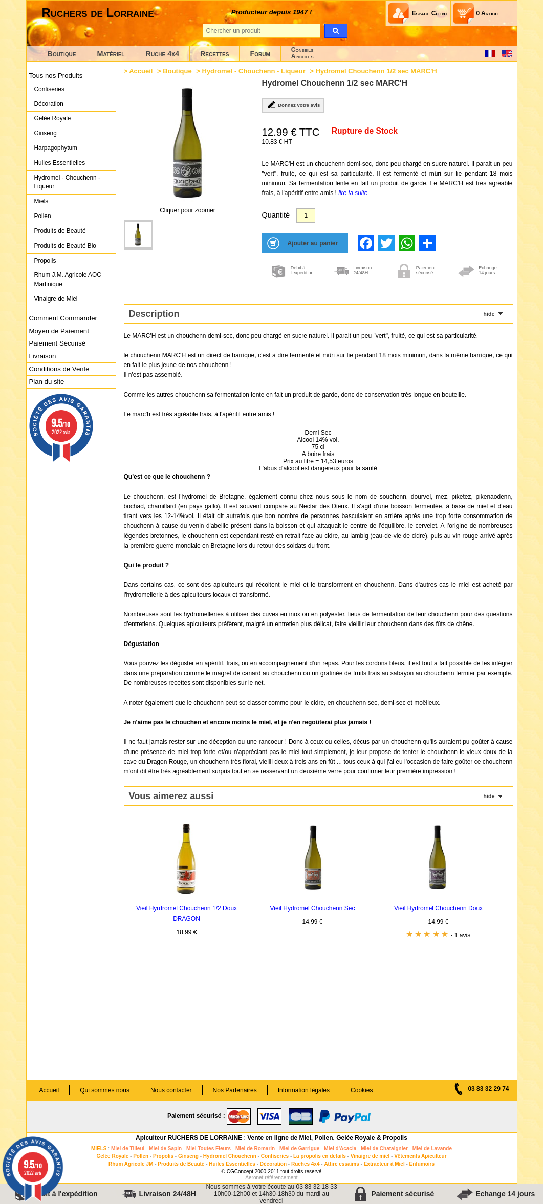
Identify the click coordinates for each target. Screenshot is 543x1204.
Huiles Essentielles (59, 162)
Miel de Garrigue (299, 1148)
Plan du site (46, 381)
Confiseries (49, 89)
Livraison (42, 356)
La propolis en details (319, 1156)
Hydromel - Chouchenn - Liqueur (67, 182)
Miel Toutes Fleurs (208, 1148)
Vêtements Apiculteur (420, 1156)
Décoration (48, 103)
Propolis (45, 260)
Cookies (362, 1090)
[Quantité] (305, 215)
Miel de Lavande (432, 1148)
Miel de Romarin (255, 1148)
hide (488, 314)
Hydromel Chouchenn (229, 1156)
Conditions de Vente (59, 369)
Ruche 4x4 (162, 54)
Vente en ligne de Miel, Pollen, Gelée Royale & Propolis (327, 1138)
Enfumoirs (422, 1164)
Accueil (141, 71)
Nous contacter (171, 1090)
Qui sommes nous (104, 1090)
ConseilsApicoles (302, 53)
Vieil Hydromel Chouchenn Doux (438, 908)
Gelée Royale (52, 118)
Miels (41, 201)
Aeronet (254, 1177)
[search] (335, 31)
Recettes (214, 54)
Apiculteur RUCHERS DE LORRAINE (189, 1138)
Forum (260, 54)
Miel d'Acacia (340, 1148)
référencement (281, 1177)
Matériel (110, 54)
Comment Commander (63, 318)
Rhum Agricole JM (130, 1164)
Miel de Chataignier (384, 1148)
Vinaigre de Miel (56, 299)
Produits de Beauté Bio (65, 245)
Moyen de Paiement (59, 331)
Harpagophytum (56, 148)
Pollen (42, 216)
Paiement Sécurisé (57, 343)
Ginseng (45, 133)
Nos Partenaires (235, 1090)
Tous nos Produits (56, 75)
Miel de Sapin (165, 1148)
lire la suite (352, 193)
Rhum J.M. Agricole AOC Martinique (67, 279)
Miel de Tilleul (127, 1148)
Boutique (62, 54)
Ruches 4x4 (305, 1164)
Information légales (304, 1090)
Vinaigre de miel (370, 1156)
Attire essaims (341, 1164)
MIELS (99, 1148)
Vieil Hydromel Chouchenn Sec (312, 908)
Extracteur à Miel (384, 1164)
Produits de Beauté (60, 230)
